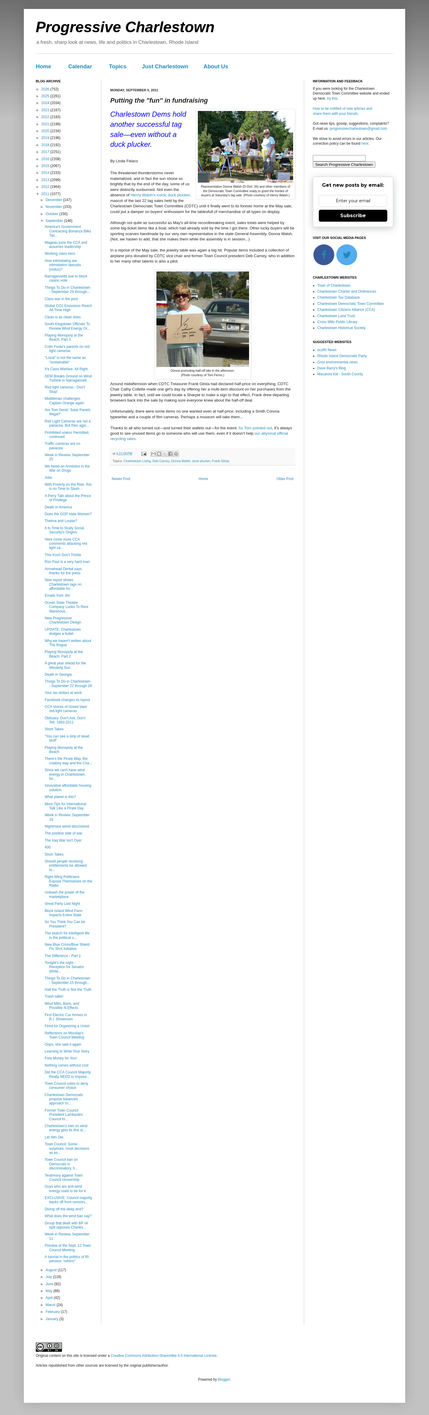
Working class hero (60, 253)
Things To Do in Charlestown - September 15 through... (67, 980)
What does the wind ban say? (68, 1216)
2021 (45, 124)
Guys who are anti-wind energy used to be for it (65, 1188)
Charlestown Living (137, 461)
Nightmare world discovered (67, 826)
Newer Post (121, 479)
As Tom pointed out (255, 428)
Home (43, 66)
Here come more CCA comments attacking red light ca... (66, 543)
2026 (45, 89)
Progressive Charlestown (125, 27)
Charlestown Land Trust (336, 316)
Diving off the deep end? (64, 1209)
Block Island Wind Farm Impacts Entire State (64, 913)
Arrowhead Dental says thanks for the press (63, 571)
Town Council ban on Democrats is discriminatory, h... (61, 1164)
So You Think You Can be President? (65, 924)
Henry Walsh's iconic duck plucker (159, 195)
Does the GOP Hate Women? (68, 514)
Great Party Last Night (62, 904)
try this (332, 98)
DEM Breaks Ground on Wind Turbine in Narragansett (68, 378)
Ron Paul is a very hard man (67, 562)
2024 (45, 103)
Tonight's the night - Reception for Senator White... (64, 967)
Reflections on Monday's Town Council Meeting (64, 1035)
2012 (45, 187)
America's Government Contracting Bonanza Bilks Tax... (68, 231)
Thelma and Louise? (61, 521)
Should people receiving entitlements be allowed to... (65, 865)
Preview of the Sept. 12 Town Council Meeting (68, 1247)
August (52, 1270)
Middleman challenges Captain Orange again (64, 400)
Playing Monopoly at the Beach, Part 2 (64, 654)
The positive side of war (63, 833)
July (49, 1277)
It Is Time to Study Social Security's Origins (64, 530)
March (51, 1305)
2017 (45, 152)
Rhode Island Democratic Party (342, 356)
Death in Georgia (58, 674)
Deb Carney (161, 461)
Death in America (58, 507)
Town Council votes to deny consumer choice (66, 1085)
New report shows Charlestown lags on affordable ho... (63, 584)
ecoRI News (327, 350)
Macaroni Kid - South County (340, 374)
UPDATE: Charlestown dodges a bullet (63, 631)
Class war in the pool (61, 299)
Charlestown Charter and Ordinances (346, 291)
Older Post (284, 479)
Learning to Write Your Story (67, 1051)
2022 (45, 117)
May (49, 1291)
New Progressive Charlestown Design (63, 620)
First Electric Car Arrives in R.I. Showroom (66, 1017)
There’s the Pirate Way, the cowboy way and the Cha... (68, 761)
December (54, 200)
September (55, 221)
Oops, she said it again (63, 1044)
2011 (45, 194)
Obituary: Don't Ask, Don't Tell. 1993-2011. (65, 720)
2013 (45, 180)
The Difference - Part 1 (63, 956)
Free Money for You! (61, 1058)
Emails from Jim (57, 595)
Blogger (224, 1379)
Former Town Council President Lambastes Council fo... (64, 1114)
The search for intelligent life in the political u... (67, 935)
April (50, 1298)
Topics (118, 66)
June (50, 1284)
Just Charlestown (165, 66)
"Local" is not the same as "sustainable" (65, 360)
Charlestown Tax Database (338, 297)
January (52, 1319)
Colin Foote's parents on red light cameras (67, 349)
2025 (45, 96)
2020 (45, 131)
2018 (45, 145)
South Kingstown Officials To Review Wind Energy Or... (67, 326)
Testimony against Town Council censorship (64, 1177)
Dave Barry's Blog (331, 368)
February (53, 1312)
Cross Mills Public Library (337, 322)
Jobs (48, 478)
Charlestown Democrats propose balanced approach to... (64, 1099)
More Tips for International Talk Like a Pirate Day (65, 806)
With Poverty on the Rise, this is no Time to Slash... (68, 486)
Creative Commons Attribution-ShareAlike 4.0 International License (164, 1356)
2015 (45, 166)
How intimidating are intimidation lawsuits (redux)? (63, 265)
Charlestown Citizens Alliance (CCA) (346, 310)
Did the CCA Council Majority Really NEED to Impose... (68, 1074)
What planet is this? (60, 797)
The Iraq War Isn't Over (63, 840)
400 (48, 847)
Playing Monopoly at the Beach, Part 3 (64, 337)
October (52, 214)
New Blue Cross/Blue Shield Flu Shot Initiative (67, 946)
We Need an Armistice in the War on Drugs (67, 468)
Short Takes (54, 729)
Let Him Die (54, 1137)
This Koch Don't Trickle (63, 555)
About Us (215, 66)
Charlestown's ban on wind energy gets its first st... (66, 1128)
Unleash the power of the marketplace (64, 894)
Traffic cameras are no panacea (62, 446)
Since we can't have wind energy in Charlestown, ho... (65, 774)
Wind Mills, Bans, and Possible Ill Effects (62, 1006)
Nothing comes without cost (66, 1065)
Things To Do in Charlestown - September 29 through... (67, 290)
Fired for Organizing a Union (67, 1026)
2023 (45, 110)
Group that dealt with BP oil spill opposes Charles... (66, 1225)
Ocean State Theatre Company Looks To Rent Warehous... (66, 607)
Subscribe (353, 215)
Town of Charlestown (333, 285)
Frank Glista (220, 461)
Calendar (80, 66)
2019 (45, 138)
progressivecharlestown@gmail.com (358, 128)
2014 (45, 173)
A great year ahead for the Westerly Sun (65, 665)
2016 (45, 159)
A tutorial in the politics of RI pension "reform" (67, 1259)
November (54, 207)
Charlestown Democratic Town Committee (350, 304)
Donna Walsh (180, 461)
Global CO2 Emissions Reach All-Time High (68, 308)
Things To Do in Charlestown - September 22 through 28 (68, 683)
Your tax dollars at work (63, 693)
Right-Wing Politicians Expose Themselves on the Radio (68, 881)
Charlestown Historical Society (341, 328)
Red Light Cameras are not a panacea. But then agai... (68, 423)
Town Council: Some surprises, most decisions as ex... (67, 1148)
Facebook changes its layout (67, 700)
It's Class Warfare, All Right (66, 369)
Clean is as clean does (63, 317)
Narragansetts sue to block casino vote (66, 278)
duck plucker (201, 461)
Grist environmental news (337, 362)
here (365, 143)
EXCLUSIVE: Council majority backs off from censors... (68, 1200)
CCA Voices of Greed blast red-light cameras (66, 709)
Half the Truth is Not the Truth (68, 989)
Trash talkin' (54, 996)
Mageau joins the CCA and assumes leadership (66, 244)
